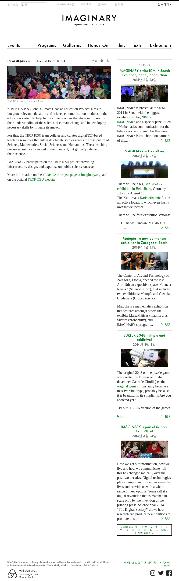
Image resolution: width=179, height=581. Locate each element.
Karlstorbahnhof (151, 198)
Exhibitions (161, 45)
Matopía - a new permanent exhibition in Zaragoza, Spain (144, 240)
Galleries (72, 45)
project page (60, 175)
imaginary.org (91, 175)
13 (145, 530)
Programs (47, 45)
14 (151, 530)
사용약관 (165, 562)
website (41, 179)
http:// (121, 416)
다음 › (164, 530)
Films (120, 45)
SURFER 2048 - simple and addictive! (144, 337)
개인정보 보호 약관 (135, 562)
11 (132, 530)
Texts (137, 45)
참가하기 (103, 4)
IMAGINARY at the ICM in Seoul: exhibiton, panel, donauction (144, 72)
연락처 (119, 4)
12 (138, 530)
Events (13, 45)
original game (127, 386)
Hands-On (98, 45)
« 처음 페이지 (129, 526)
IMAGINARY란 (65, 4)
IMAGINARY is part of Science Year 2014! (144, 428)
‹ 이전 (143, 526)
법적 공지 (153, 562)
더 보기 (166, 140)
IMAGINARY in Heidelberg (144, 151)
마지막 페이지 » (144, 533)
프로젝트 (85, 4)
